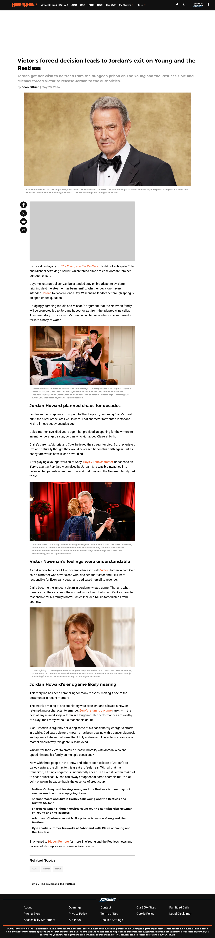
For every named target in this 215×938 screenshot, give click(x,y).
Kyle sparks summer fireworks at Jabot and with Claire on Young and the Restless (81, 830)
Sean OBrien (30, 87)
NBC (99, 5)
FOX (91, 5)
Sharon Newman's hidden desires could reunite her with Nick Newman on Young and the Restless (82, 810)
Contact (105, 907)
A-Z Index (75, 920)
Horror (46, 868)
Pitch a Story (32, 913)
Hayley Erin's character (98, 462)
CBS (82, 5)
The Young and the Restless (57, 883)
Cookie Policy (145, 913)
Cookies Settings (111, 920)
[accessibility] (208, 4)
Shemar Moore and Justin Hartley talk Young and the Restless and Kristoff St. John (79, 801)
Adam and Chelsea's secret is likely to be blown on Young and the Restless (78, 820)
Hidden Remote (58, 841)
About (28, 907)
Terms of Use (109, 913)
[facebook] (177, 4)
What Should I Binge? (54, 5)
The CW (111, 5)
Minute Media (21, 928)
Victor (104, 570)
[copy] (23, 230)
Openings (75, 907)
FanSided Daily (179, 907)
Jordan (46, 293)
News (58, 868)
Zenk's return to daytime (95, 710)
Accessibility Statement (39, 920)
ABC (74, 5)
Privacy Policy (78, 913)
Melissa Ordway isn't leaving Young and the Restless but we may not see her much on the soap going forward (81, 791)
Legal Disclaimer (180, 913)
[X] (184, 4)
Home (33, 883)
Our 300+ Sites (146, 907)
